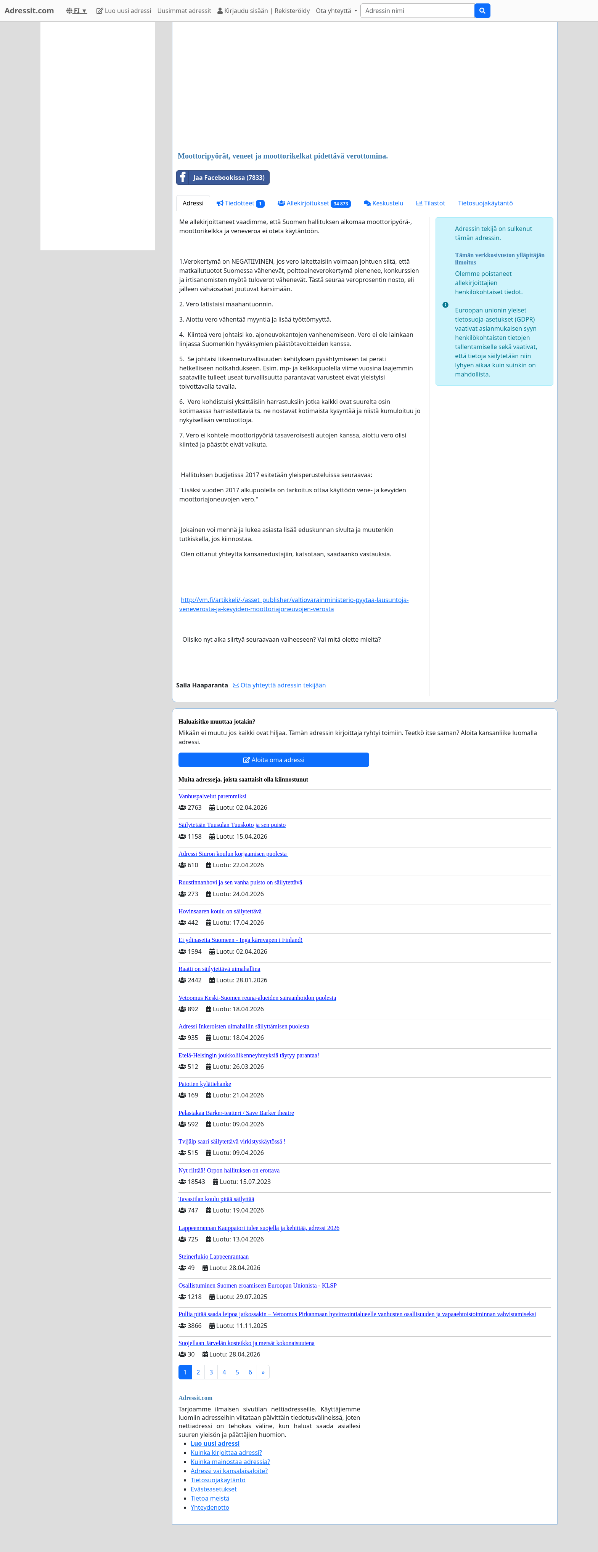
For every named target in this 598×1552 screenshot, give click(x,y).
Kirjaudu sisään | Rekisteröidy (263, 10)
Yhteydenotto (210, 1507)
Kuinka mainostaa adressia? (230, 1462)
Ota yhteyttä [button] (334, 10)
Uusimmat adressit (184, 10)
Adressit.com (29, 10)
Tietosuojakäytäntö (485, 203)
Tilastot (430, 203)
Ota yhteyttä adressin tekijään (279, 685)
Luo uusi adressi (123, 10)
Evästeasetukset (214, 1489)
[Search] (417, 10)
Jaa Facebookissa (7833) (221, 177)
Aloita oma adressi (274, 760)
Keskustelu (383, 203)
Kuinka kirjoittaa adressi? (226, 1452)
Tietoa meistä (210, 1498)
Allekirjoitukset (314, 203)
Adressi (193, 203)
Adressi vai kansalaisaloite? (229, 1471)
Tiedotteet (241, 203)
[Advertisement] (364, 87)
